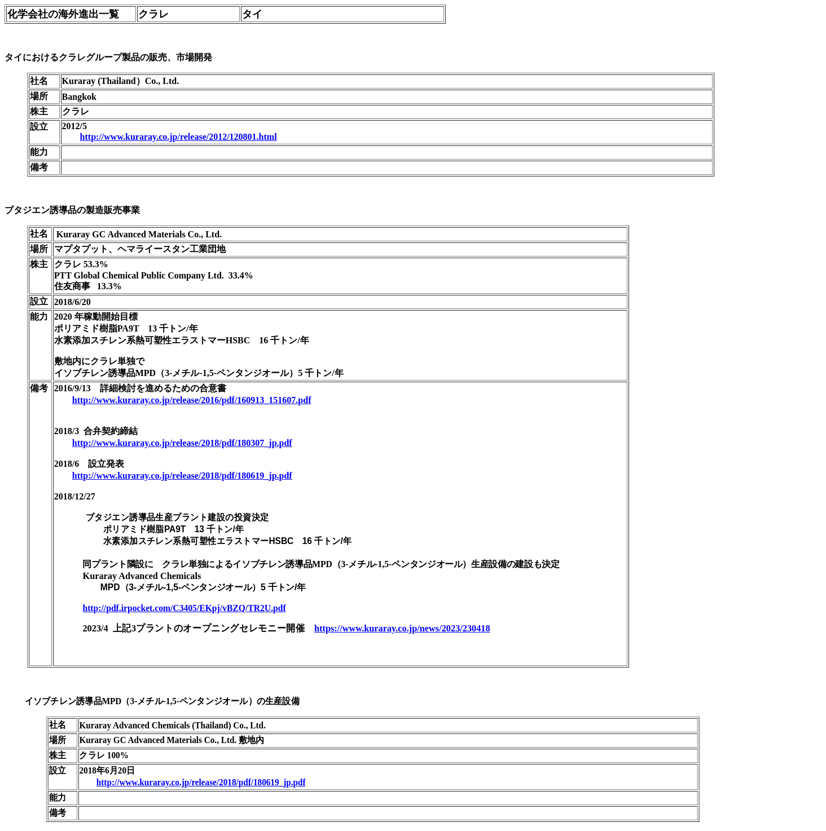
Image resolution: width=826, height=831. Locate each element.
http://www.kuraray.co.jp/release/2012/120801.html (178, 137)
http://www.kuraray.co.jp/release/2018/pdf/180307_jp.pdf (182, 443)
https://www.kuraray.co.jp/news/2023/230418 (402, 628)
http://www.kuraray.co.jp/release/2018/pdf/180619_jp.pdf (182, 475)
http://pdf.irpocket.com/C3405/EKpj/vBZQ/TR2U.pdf (183, 608)
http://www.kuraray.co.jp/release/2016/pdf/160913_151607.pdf (191, 400)
